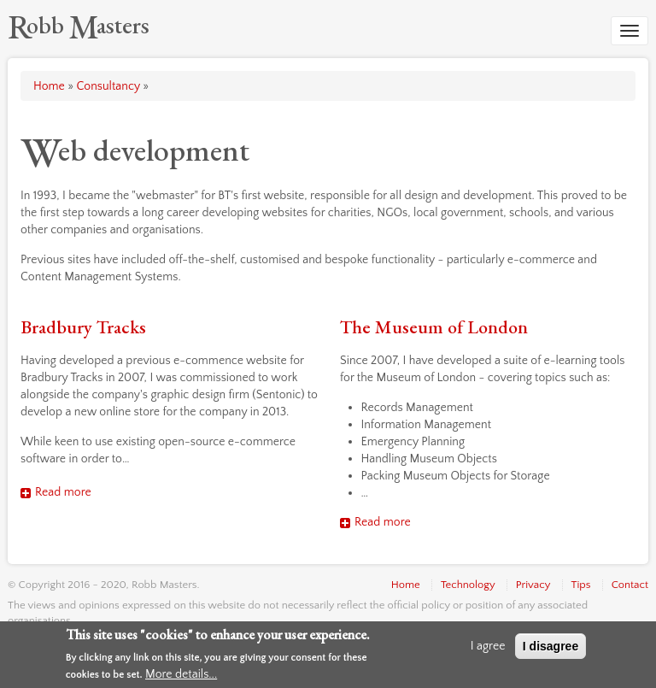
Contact (630, 585)
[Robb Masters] (78, 24)
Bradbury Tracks (83, 327)
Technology (468, 585)
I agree (488, 646)
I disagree (550, 646)
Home (49, 86)
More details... (181, 674)
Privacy (533, 585)
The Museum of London (434, 327)
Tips (581, 585)
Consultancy (107, 86)
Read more (63, 492)
